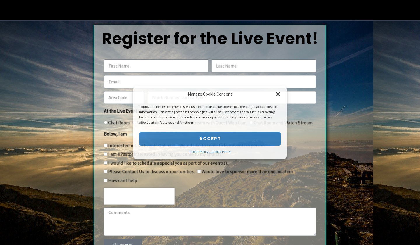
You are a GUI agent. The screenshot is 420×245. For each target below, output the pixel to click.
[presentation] (142, 194)
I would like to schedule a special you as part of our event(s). (170, 163)
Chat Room (123, 124)
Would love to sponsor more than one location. (246, 171)
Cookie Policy (199, 151)
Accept (210, 139)
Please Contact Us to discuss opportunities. (154, 171)
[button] (278, 94)
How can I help (126, 179)
